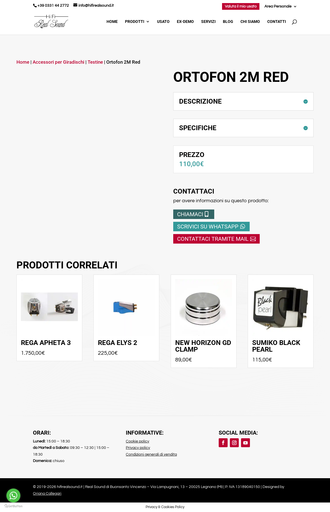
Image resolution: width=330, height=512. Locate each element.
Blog (228, 22)
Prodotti (134, 22)
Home (112, 22)
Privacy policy (138, 448)
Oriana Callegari (47, 494)
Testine (95, 62)
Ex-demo (185, 22)
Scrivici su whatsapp (208, 226)
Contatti (276, 22)
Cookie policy (137, 441)
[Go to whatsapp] (13, 496)
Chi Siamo (250, 22)
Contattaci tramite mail (213, 238)
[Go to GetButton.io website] (13, 506)
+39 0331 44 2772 (53, 6)
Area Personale (278, 6)
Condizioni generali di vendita (151, 454)
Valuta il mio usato (241, 6)
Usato (163, 22)
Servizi (208, 22)
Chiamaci (190, 214)
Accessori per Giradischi (58, 62)
